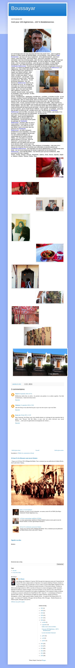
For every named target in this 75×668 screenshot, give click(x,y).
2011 (42, 653)
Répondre (17, 400)
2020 (42, 610)
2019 (42, 613)
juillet (43, 635)
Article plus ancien (58, 450)
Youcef (17, 393)
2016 (42, 620)
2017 (42, 617)
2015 (42, 643)
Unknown (17, 405)
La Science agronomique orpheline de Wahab (30, 518)
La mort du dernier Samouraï (49, 632)
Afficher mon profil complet (18, 601)
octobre (44, 622)
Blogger (44, 660)
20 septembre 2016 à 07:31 (25, 393)
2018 (42, 615)
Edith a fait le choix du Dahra (49, 626)
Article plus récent (16, 450)
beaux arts (18, 415)
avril (43, 638)
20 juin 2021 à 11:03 (26, 415)
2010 (42, 655)
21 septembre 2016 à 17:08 (27, 405)
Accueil (37, 450)
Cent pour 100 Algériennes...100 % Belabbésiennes (50, 629)
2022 (42, 608)
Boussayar (23, 8)
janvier (44, 640)
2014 (42, 646)
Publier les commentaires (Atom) (26, 453)
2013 (42, 648)
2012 (42, 650)
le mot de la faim (17, 572)
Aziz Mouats (21, 579)
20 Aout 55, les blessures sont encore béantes (24, 458)
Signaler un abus (16, 540)
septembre (44, 624)
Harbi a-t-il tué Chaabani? (26, 509)
